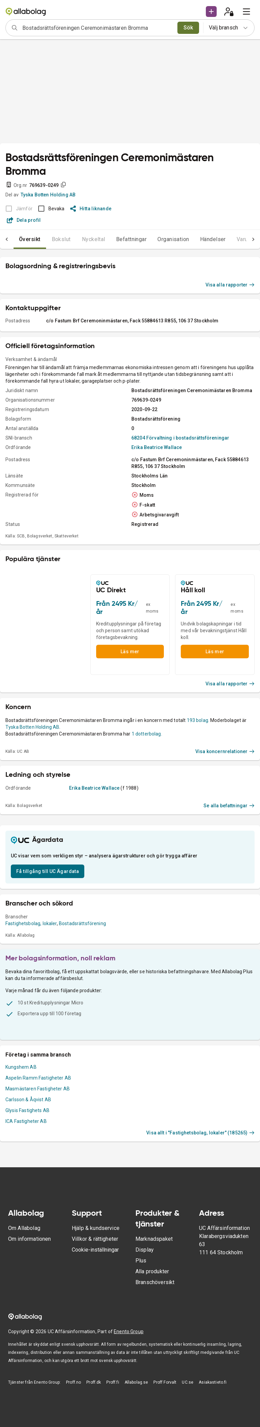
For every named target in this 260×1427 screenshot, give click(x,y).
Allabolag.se (136, 1382)
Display (144, 1250)
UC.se (187, 1382)
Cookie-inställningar (95, 1250)
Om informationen (29, 1239)
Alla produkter (152, 1271)
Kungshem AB (21, 1067)
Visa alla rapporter (230, 284)
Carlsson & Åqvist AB (28, 1099)
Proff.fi (112, 1382)
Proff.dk (93, 1382)
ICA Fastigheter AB (26, 1121)
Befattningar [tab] (131, 239)
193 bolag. (198, 720)
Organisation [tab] (173, 239)
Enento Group (129, 1331)
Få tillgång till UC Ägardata (47, 871)
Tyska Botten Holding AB (48, 194)
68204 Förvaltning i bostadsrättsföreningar (180, 438)
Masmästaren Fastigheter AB (37, 1088)
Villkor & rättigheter (95, 1239)
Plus (141, 1260)
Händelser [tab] (213, 239)
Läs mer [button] (130, 651)
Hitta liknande (91, 209)
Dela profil (24, 220)
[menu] (246, 11)
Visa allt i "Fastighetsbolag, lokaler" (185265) (200, 1132)
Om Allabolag (24, 1228)
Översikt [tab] (30, 239)
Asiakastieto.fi (212, 1382)
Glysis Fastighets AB (27, 1110)
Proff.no (73, 1382)
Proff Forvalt (164, 1382)
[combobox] (98, 27)
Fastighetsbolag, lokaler (31, 923)
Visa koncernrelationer (225, 751)
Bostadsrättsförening (82, 923)
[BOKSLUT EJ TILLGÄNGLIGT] (17, 208)
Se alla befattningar (229, 805)
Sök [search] (188, 27)
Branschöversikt (154, 1282)
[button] (211, 11)
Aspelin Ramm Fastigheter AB (38, 1078)
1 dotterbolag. (147, 734)
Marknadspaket (154, 1239)
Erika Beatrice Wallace (156, 447)
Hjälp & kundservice (96, 1228)
